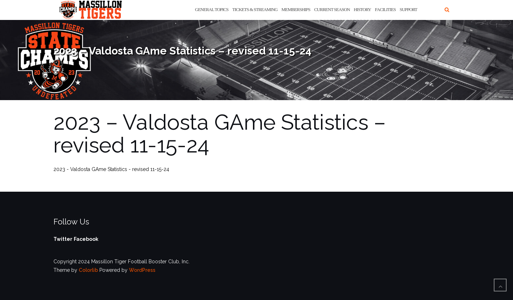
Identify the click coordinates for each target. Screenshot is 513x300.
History (362, 9)
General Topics (211, 9)
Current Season (332, 9)
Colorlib (88, 270)
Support (408, 9)
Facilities (385, 9)
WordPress (142, 270)
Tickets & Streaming (255, 9)
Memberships (295, 9)
